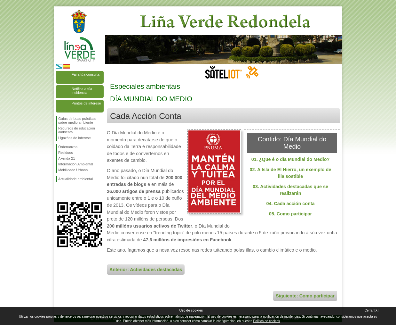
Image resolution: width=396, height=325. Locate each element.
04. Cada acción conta (290, 203)
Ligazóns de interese (74, 138)
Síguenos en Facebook (59, 192)
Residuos (65, 152)
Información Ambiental (75, 164)
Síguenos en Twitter (70, 192)
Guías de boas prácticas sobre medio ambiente (77, 120)
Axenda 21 (66, 158)
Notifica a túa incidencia (82, 91)
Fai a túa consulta (85, 74)
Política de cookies (266, 321)
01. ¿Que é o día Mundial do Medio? (290, 159)
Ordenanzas (67, 147)
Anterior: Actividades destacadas (145, 269)
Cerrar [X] (371, 310)
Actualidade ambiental (75, 179)
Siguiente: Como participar (305, 295)
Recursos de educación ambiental (76, 130)
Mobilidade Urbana (73, 170)
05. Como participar (290, 213)
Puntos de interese (86, 103)
